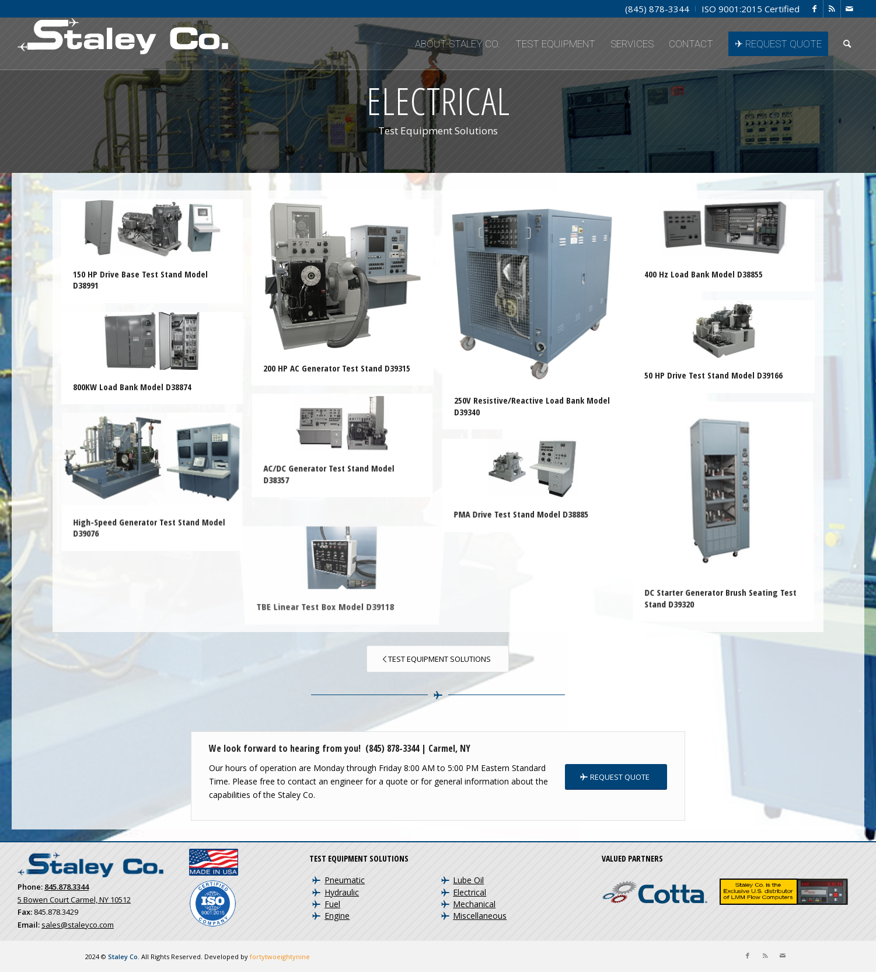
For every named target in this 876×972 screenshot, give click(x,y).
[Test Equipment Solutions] (438, 658)
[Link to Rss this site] (831, 9)
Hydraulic (341, 892)
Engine (337, 915)
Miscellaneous (480, 915)
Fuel (332, 903)
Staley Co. (123, 956)
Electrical (469, 892)
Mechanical (474, 903)
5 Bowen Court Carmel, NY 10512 (74, 899)
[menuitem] (657, 9)
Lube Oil (468, 880)
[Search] (847, 44)
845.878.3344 (66, 886)
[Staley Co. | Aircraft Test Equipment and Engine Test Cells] (123, 44)
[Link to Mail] (849, 9)
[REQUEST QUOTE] (616, 777)
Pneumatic (344, 880)
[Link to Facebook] (814, 9)
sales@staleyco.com (77, 924)
